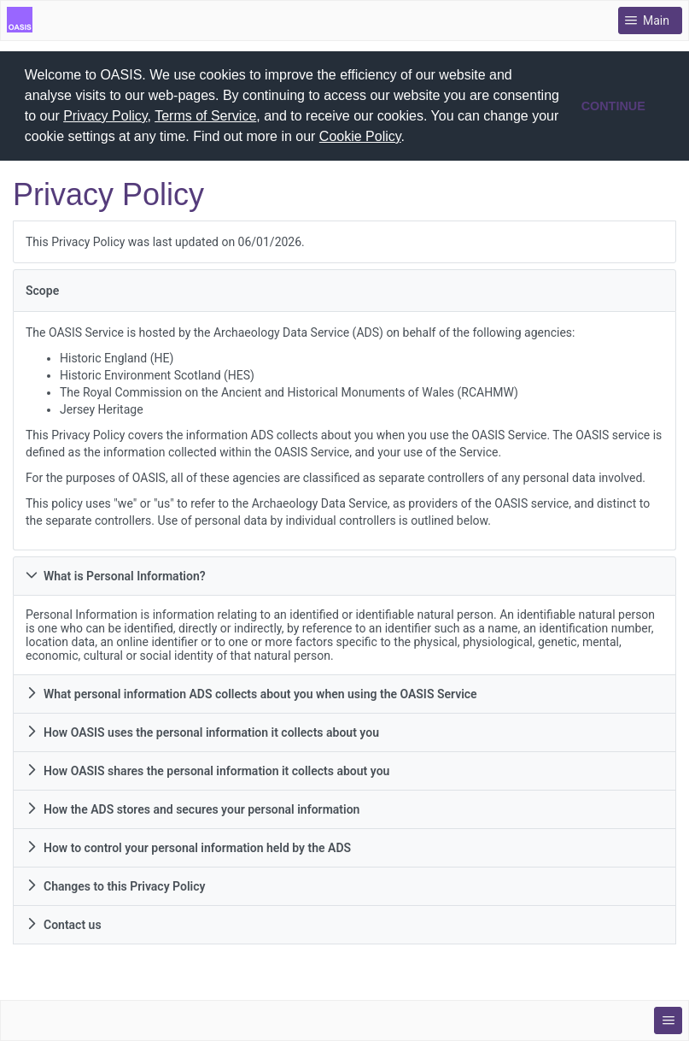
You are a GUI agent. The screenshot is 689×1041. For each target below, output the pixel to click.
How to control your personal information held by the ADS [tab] (188, 847)
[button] (411, 138)
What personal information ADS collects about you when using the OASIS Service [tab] (251, 693)
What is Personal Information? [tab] (116, 575)
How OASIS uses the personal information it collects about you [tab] (202, 731)
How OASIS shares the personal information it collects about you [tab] (207, 770)
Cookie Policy (360, 136)
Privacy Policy (105, 116)
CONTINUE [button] (613, 106)
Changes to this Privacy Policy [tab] (115, 885)
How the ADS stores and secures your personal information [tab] (192, 808)
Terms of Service (205, 116)
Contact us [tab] (64, 924)
